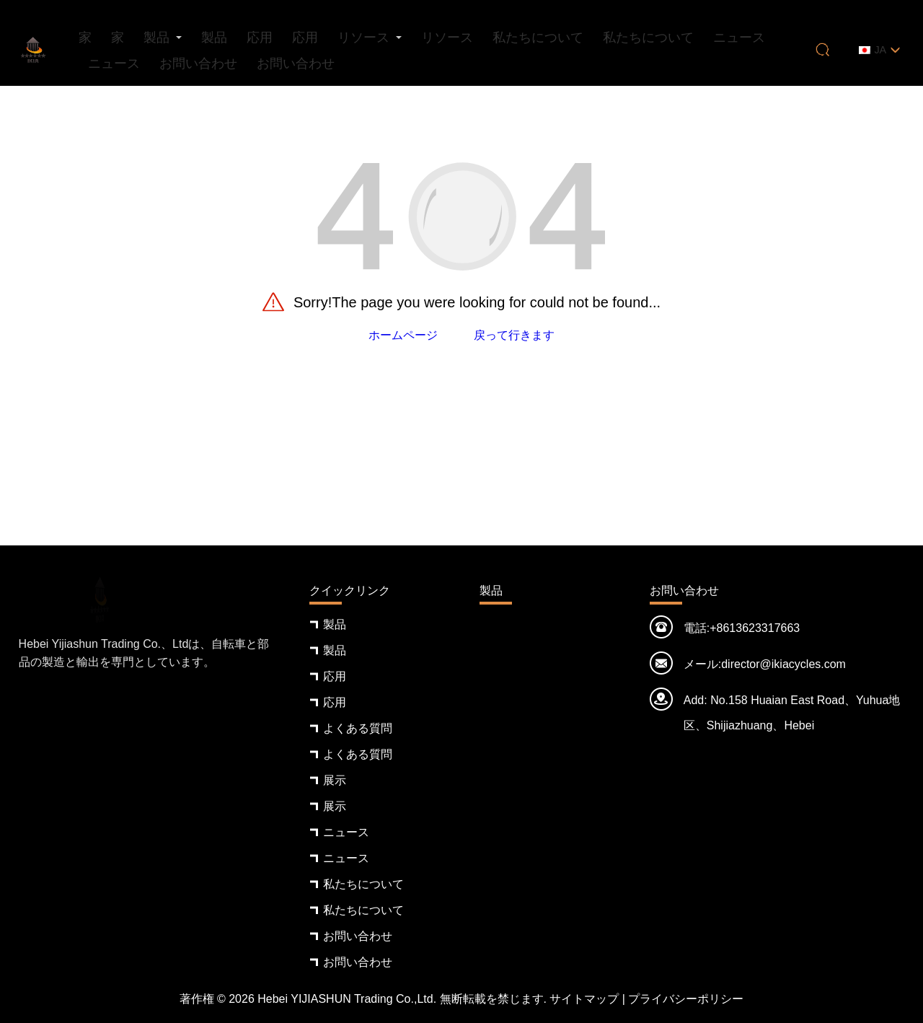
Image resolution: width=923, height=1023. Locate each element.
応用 (260, 37)
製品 (156, 37)
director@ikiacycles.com (783, 664)
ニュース (739, 37)
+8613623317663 (755, 628)
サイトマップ (584, 999)
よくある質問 (357, 728)
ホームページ (403, 335)
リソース (363, 37)
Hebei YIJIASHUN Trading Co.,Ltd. (346, 999)
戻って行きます (514, 335)
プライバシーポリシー (685, 999)
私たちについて (538, 37)
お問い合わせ (198, 63)
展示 (334, 780)
